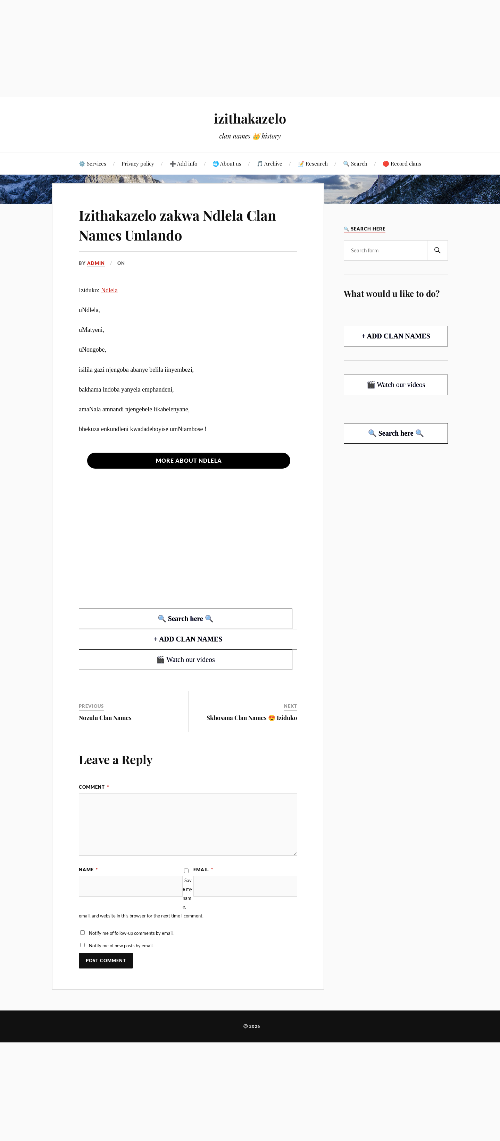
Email (203, 869)
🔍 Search (355, 163)
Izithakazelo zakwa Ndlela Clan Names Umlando (170, 224)
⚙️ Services (92, 163)
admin (96, 263)
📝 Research (313, 163)
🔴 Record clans (402, 163)
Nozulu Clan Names (105, 717)
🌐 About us (226, 163)
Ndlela (109, 290)
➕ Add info (183, 163)
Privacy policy (138, 163)
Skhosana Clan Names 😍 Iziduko (252, 717)
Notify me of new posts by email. (121, 945)
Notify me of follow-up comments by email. (131, 933)
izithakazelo (250, 118)
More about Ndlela (189, 460)
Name (88, 869)
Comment (94, 787)
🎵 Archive (269, 163)
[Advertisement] (208, 48)
